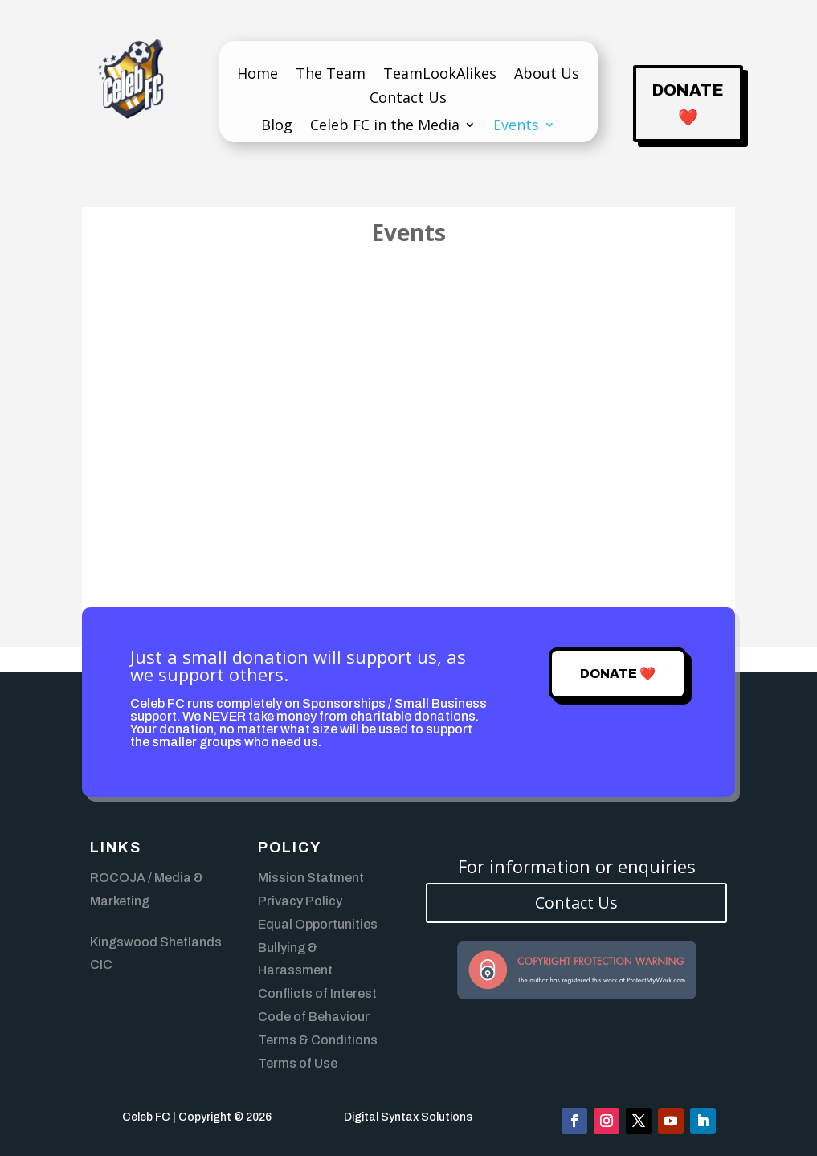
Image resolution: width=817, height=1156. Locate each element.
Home (257, 75)
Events (516, 126)
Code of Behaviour (314, 1016)
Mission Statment (311, 877)
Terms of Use (297, 1063)
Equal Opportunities (318, 924)
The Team (331, 75)
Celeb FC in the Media (385, 126)
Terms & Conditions (318, 1040)
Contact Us (408, 99)
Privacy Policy (300, 901)
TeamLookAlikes (439, 75)
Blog (276, 126)
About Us (546, 75)
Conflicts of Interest (317, 993)
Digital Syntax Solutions (408, 1117)
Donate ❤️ (688, 103)
